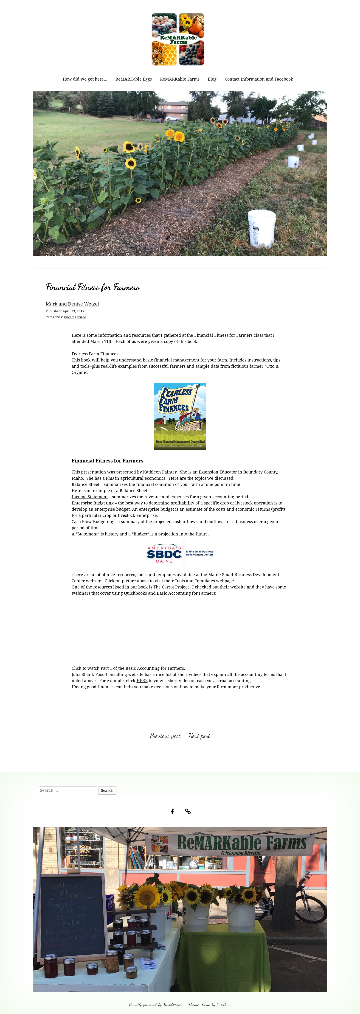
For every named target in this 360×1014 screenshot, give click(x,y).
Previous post (165, 735)
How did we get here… (85, 79)
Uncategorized (75, 317)
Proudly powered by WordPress (155, 1004)
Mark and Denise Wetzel (72, 303)
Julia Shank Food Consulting (99, 674)
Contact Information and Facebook (259, 79)
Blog (212, 79)
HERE (142, 680)
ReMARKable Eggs (133, 79)
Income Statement (90, 496)
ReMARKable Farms (180, 79)
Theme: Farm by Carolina (209, 1004)
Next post (199, 735)
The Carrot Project (171, 587)
